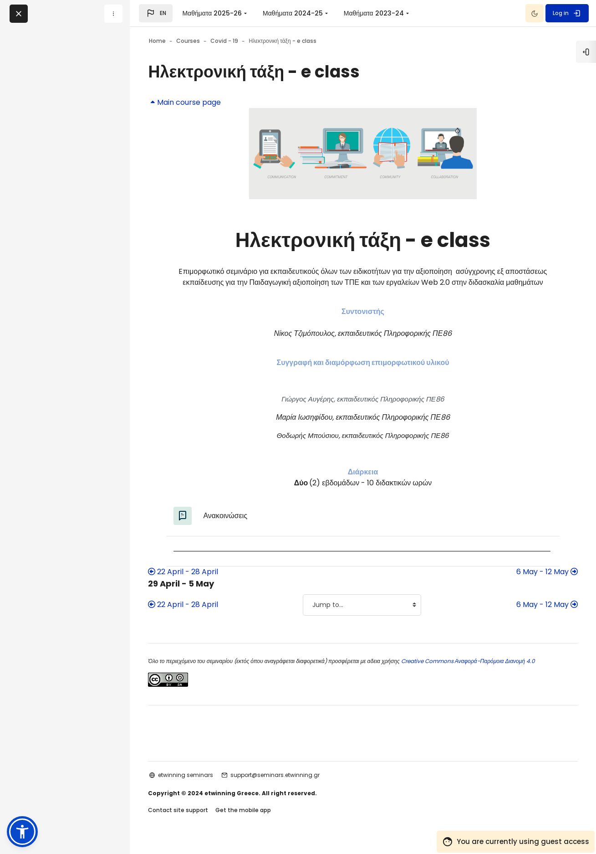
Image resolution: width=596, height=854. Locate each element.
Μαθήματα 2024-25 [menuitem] (293, 13)
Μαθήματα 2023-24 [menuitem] (374, 13)
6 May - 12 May (529, 582)
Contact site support (196, 821)
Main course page (202, 102)
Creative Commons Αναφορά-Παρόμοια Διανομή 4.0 (485, 672)
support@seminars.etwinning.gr (293, 786)
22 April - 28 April (201, 582)
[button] (156, 13)
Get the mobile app (261, 821)
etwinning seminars (203, 786)
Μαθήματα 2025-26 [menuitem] (212, 13)
